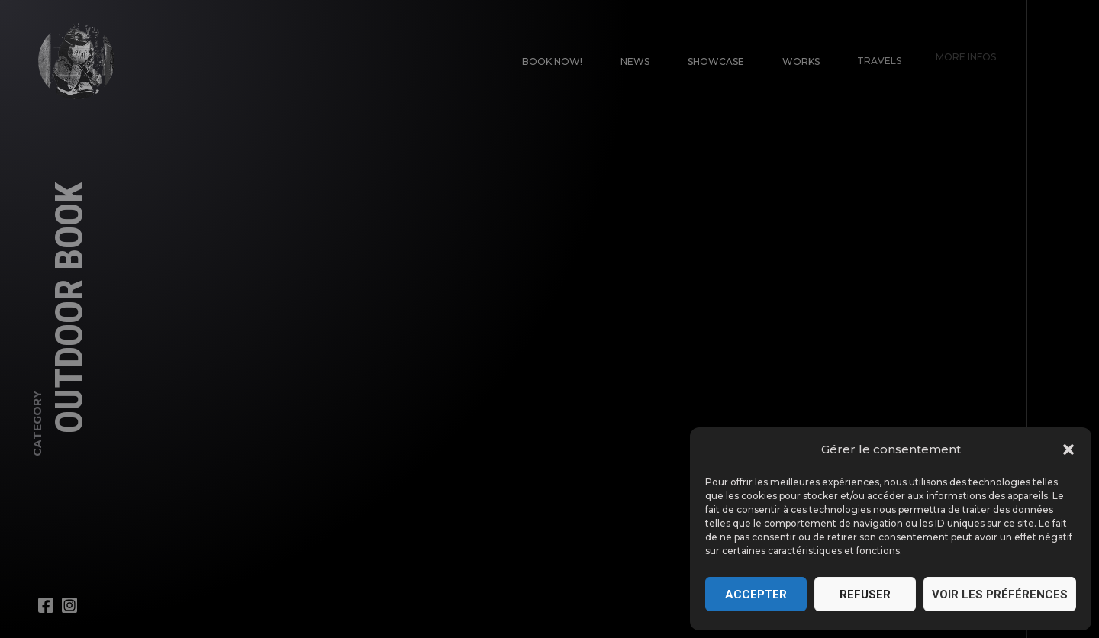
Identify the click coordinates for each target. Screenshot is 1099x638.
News (634, 61)
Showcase (715, 60)
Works (797, 57)
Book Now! (552, 61)
